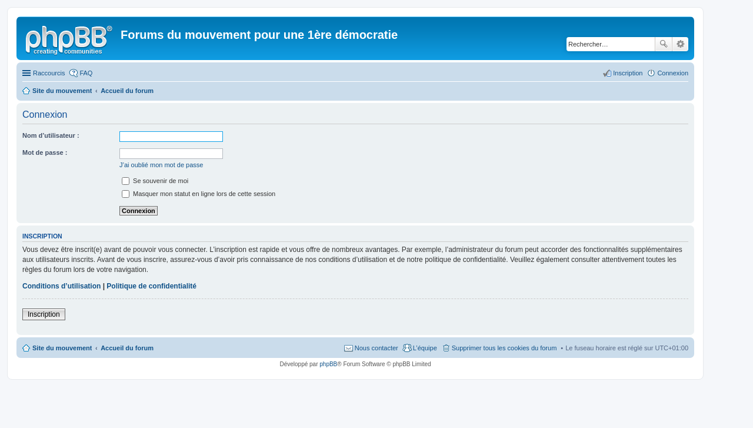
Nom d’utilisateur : (50, 135)
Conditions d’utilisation (61, 286)
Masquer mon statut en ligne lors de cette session (198, 193)
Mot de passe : (44, 152)
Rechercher (663, 44)
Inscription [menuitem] (627, 73)
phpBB (328, 364)
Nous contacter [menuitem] (376, 347)
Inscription (44, 314)
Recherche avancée (680, 44)
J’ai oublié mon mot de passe (161, 164)
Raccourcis (49, 73)
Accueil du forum (127, 347)
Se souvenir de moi (155, 180)
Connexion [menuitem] (672, 73)
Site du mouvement (62, 347)
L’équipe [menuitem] (425, 347)
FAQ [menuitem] (85, 73)
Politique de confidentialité (151, 286)
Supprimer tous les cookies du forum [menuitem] (504, 347)
